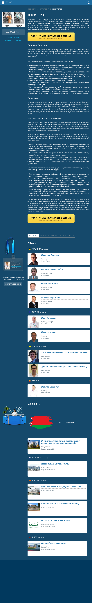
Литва (71, 236)
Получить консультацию (12, 32)
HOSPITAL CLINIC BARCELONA (55, 520)
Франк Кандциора (49, 283)
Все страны (33, 236)
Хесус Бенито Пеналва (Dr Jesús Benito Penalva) (64, 352)
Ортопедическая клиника (53, 543)
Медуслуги (32, 9)
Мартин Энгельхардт (52, 269)
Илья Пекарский (49, 318)
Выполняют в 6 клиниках (13, 40)
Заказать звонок (12, 284)
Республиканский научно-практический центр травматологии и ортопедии (60, 442)
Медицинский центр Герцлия (55, 464)
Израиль (54, 236)
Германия (44, 236)
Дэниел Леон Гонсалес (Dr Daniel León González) (64, 367)
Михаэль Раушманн (50, 298)
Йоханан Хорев (48, 332)
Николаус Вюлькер (50, 255)
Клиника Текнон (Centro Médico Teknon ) (60, 504)
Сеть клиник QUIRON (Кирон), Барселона (61, 487)
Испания (63, 236)
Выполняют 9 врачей (12, 38)
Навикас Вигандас (50, 387)
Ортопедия (44, 9)
